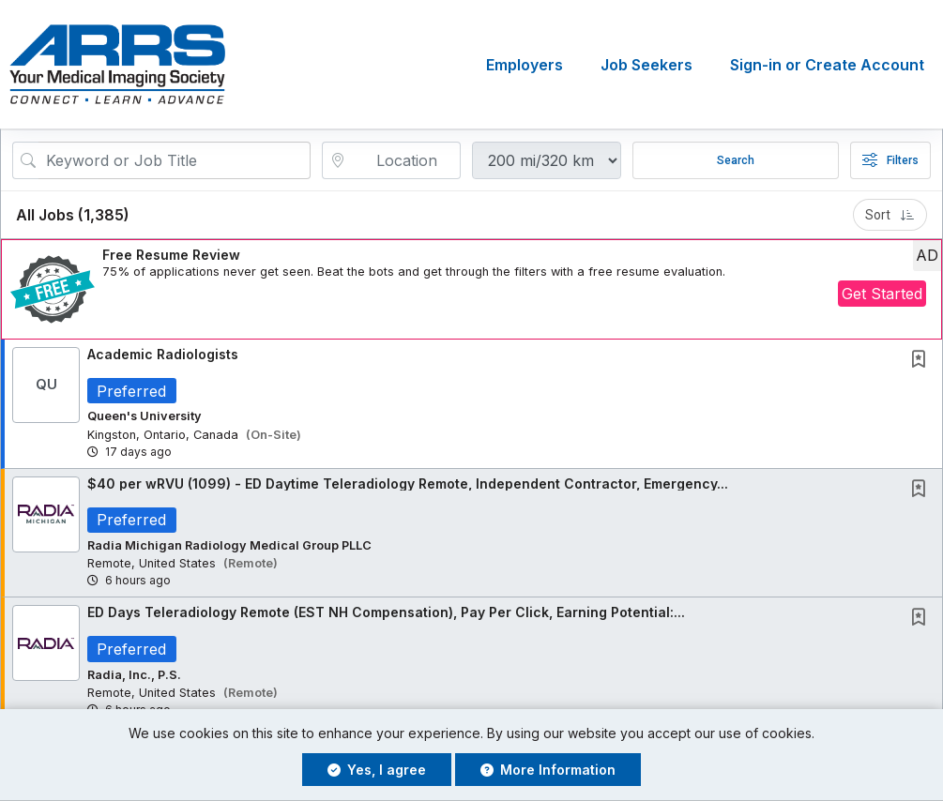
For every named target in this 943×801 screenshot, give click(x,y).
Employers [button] (524, 64)
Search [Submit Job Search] (735, 160)
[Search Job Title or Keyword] (174, 160)
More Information (548, 770)
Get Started (882, 293)
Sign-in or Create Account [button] (827, 64)
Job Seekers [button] (646, 64)
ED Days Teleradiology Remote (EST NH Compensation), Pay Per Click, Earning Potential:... (386, 613)
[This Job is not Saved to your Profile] (922, 360)
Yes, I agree (376, 770)
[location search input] (404, 160)
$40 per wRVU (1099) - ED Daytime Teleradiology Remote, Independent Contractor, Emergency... (407, 483)
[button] (471, 289)
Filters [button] (890, 160)
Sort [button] (890, 214)
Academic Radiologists (162, 354)
